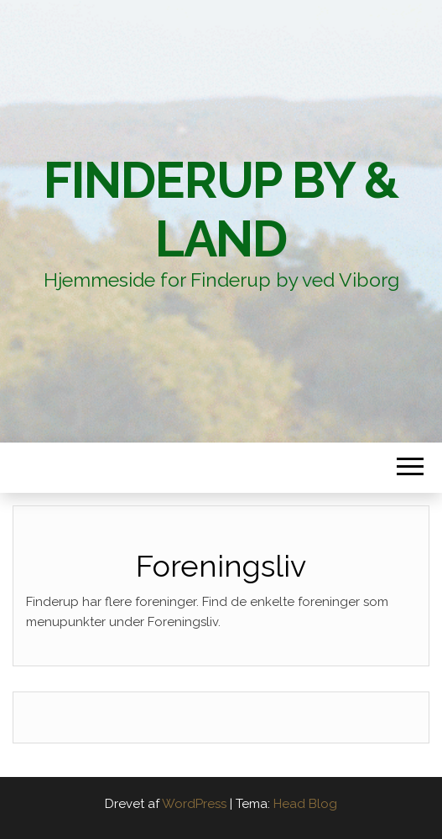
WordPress (194, 803)
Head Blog (305, 803)
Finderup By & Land (221, 209)
